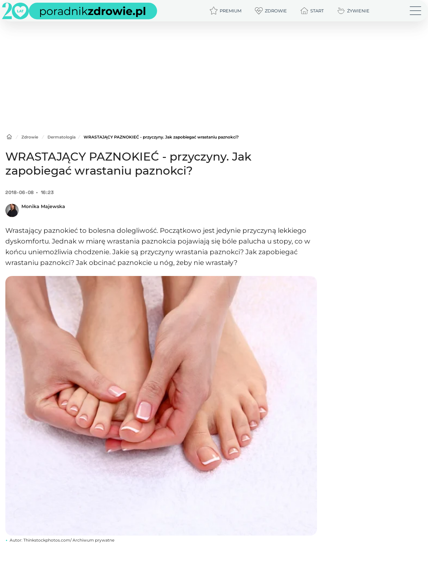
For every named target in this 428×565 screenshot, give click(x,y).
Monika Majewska (43, 206)
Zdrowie (29, 136)
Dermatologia (61, 136)
